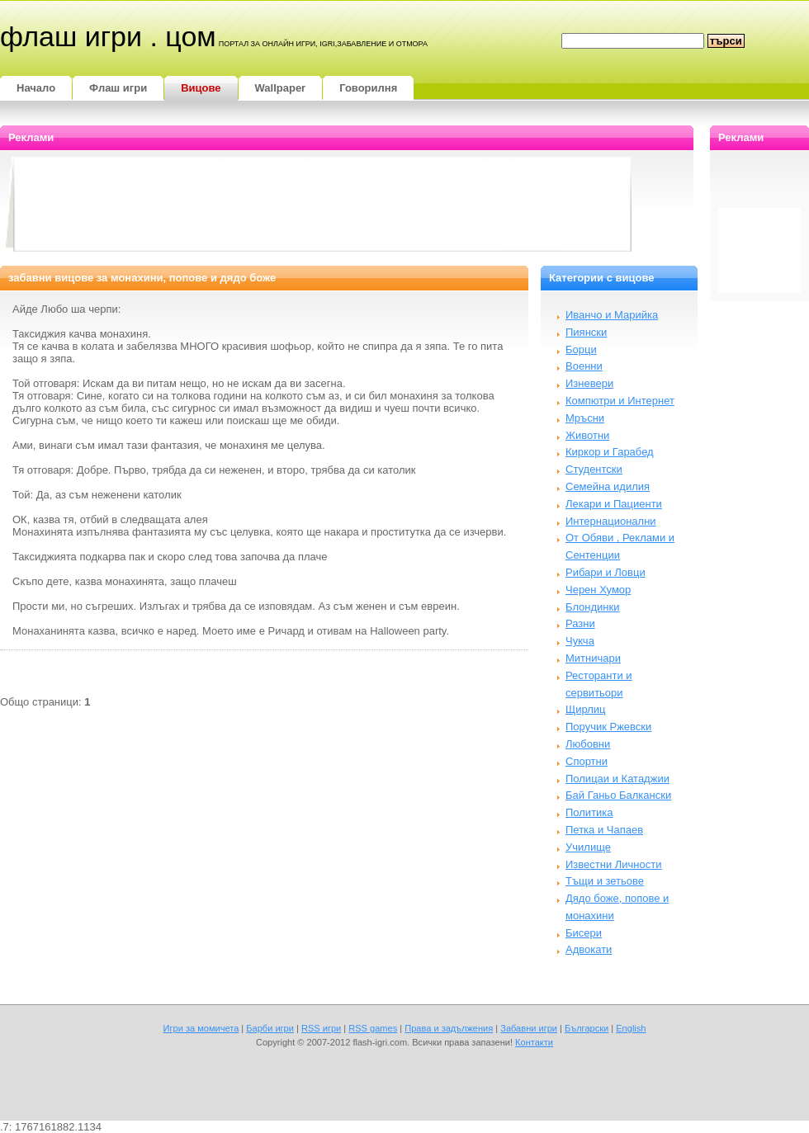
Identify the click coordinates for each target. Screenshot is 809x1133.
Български (586, 1028)
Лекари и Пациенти (613, 504)
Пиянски (586, 332)
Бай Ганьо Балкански (618, 795)
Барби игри (270, 1028)
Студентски (593, 469)
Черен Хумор (598, 589)
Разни (580, 623)
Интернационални (610, 521)
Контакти (534, 1042)
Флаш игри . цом (108, 36)
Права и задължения (448, 1028)
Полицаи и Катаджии (617, 778)
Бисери (583, 933)
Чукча (579, 641)
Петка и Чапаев (604, 830)
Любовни (587, 744)
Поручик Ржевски (608, 726)
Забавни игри (528, 1028)
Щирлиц (585, 709)
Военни (584, 366)
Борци (581, 349)
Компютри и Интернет (619, 400)
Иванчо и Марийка (611, 315)
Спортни (586, 761)
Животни (587, 435)
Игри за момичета (201, 1028)
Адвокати (588, 949)
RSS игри (321, 1028)
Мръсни (584, 418)
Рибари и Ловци (605, 572)
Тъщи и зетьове (604, 881)
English (631, 1028)
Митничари (593, 658)
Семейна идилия (607, 486)
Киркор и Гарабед (609, 452)
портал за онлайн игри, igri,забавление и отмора (323, 44)
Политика (589, 812)
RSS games (372, 1028)
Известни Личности (613, 864)
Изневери (589, 383)
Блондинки (592, 607)
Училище (588, 847)
